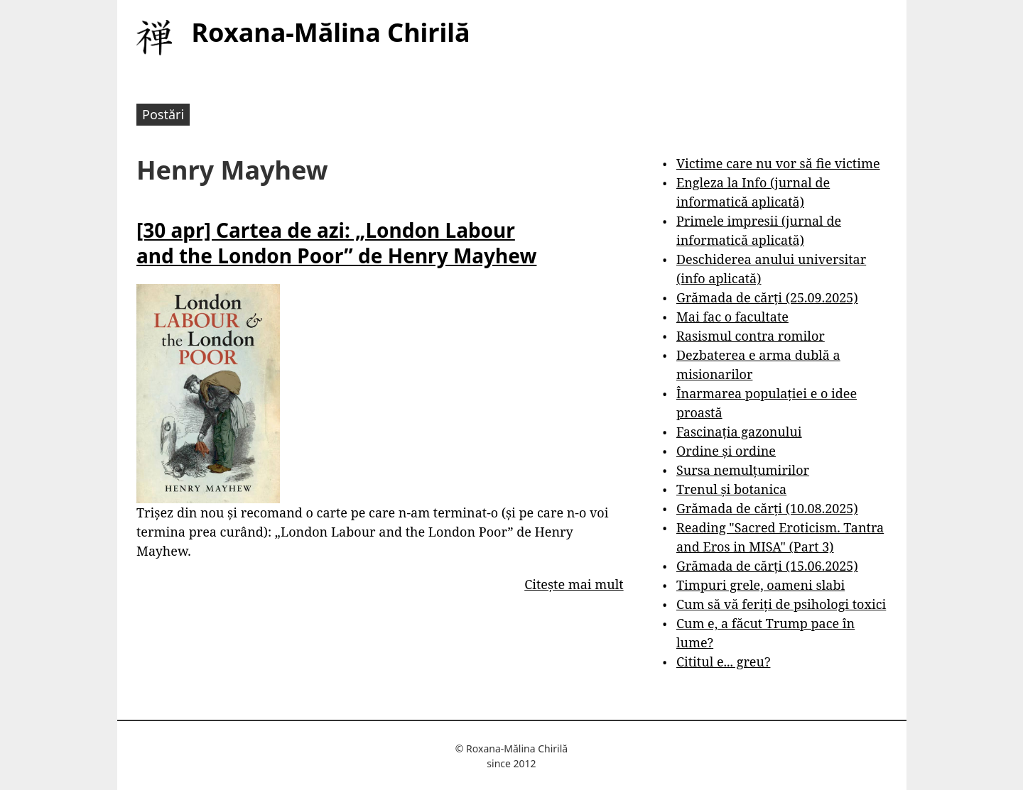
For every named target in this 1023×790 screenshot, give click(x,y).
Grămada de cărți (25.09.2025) (767, 297)
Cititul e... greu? (723, 661)
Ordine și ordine (726, 450)
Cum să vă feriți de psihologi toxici (781, 604)
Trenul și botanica (731, 489)
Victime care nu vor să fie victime (778, 163)
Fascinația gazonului (739, 431)
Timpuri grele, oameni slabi (760, 584)
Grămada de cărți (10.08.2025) (767, 508)
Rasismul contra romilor (750, 335)
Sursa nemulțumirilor (742, 469)
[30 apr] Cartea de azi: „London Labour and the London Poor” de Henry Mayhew (336, 242)
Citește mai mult (573, 584)
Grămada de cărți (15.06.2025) (767, 565)
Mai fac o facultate (732, 316)
